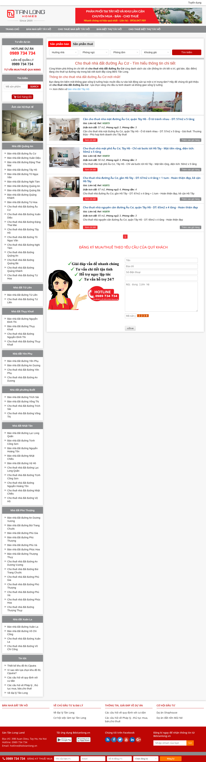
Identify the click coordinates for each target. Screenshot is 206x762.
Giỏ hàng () (24, 96)
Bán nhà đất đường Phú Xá (22, 545)
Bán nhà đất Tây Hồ (38, 29)
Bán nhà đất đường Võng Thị (23, 401)
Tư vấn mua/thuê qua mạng (22, 69)
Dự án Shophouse (167, 712)
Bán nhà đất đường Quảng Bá (23, 190)
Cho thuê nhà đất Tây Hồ (74, 29)
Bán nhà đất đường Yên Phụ (23, 361)
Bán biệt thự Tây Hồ (109, 29)
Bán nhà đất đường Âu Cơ (21, 153)
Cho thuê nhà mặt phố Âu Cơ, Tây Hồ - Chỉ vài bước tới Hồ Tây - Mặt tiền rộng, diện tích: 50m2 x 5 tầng (138, 150)
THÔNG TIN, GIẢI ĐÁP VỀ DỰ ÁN (124, 705)
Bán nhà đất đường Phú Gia (22, 533)
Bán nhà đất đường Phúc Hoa (23, 549)
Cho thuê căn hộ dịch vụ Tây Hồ (66, 35)
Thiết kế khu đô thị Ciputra (21, 665)
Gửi (190, 742)
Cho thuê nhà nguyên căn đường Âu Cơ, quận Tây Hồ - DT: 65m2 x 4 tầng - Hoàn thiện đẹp (140, 207)
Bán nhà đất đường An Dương (23, 365)
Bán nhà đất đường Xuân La (22, 626)
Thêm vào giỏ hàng (191, 140)
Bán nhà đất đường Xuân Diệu (24, 158)
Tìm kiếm (186, 52)
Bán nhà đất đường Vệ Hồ (21, 463)
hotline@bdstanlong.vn (23, 745)
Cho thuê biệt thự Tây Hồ (145, 29)
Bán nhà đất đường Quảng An (23, 186)
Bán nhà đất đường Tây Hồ (22, 169)
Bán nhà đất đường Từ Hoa (22, 202)
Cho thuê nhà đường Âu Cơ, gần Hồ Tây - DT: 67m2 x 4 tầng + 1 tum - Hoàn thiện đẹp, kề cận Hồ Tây (142, 179)
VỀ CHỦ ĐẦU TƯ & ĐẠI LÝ (68, 705)
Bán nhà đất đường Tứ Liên (22, 294)
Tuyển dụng (194, 2)
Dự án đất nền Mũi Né (170, 717)
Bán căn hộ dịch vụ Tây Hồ (22, 35)
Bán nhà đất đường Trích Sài (23, 397)
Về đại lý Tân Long (17, 693)
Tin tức (98, 35)
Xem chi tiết (90, 140)
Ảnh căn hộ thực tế (22, 107)
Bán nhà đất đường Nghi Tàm (23, 181)
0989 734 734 (19, 742)
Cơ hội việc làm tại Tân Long (69, 717)
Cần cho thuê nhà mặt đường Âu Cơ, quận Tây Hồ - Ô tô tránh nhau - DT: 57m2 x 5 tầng (138, 119)
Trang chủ (12, 29)
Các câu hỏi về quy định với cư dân (125, 712)
